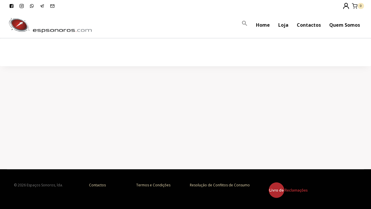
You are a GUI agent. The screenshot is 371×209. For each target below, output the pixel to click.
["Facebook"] (11, 5)
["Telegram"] (42, 5)
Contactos (309, 25)
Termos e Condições (153, 185)
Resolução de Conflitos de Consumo (220, 185)
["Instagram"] (21, 5)
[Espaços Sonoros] (50, 25)
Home (263, 25)
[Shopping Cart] (358, 6)
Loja (283, 25)
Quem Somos (344, 25)
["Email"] (52, 5)
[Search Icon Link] (245, 23)
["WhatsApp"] (32, 5)
